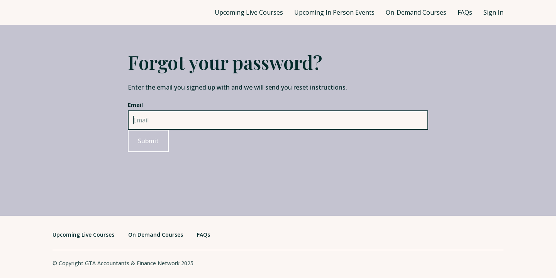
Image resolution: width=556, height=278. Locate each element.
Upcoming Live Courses (249, 12)
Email (135, 104)
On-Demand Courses (416, 12)
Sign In (493, 12)
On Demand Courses (155, 234)
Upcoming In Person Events (334, 12)
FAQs (465, 12)
